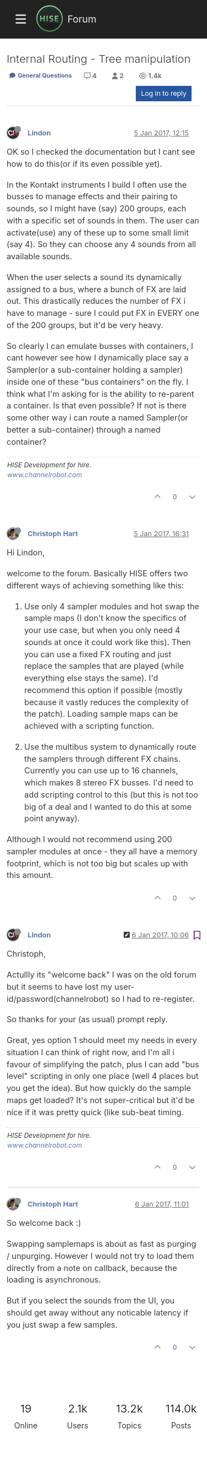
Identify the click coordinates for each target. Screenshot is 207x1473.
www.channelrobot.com (44, 475)
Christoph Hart (53, 534)
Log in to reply (164, 93)
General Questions (40, 75)
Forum (81, 19)
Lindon (39, 133)
